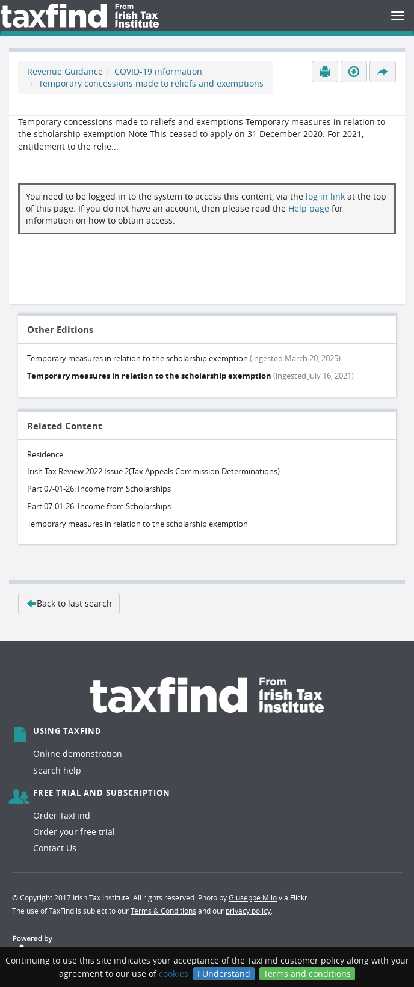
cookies (173, 973)
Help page (308, 208)
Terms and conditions (307, 973)
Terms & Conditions (163, 910)
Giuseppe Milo (253, 897)
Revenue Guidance (65, 71)
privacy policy (248, 910)
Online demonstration (77, 753)
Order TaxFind (61, 815)
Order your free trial (74, 831)
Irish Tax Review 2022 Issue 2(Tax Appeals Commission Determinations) (153, 471)
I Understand (223, 973)
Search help (57, 770)
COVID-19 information (158, 71)
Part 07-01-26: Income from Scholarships (99, 488)
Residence (45, 454)
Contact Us (54, 848)
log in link (325, 196)
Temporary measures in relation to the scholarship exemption (137, 523)
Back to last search (69, 603)
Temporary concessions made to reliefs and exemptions (151, 83)
